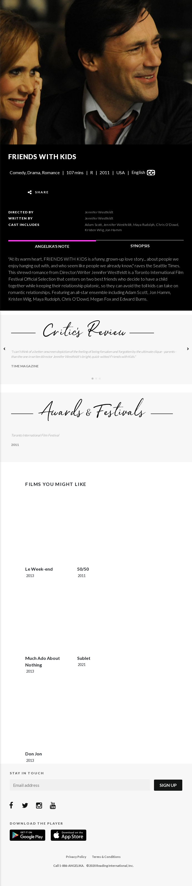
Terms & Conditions (106, 856)
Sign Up (168, 785)
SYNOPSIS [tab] (140, 245)
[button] (4, 349)
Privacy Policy (76, 856)
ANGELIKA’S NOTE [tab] (52, 246)
